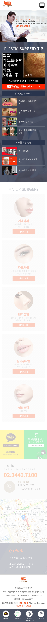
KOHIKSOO (23, 603)
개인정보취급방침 (23, 605)
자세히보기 (23, 231)
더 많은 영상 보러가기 (23, 86)
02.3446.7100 (20, 475)
